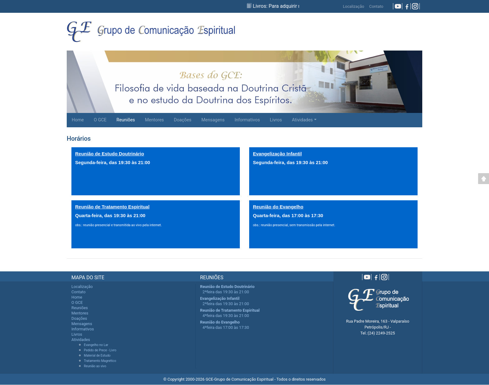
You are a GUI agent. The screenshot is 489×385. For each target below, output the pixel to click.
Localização (353, 6)
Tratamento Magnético (100, 361)
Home (78, 120)
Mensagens (213, 120)
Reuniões (126, 120)
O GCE (100, 120)
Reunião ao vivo (95, 366)
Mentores (154, 120)
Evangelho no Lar (96, 345)
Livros (276, 120)
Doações (182, 120)
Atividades (302, 120)
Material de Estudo (97, 355)
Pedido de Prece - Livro (100, 350)
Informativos (247, 120)
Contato (376, 6)
